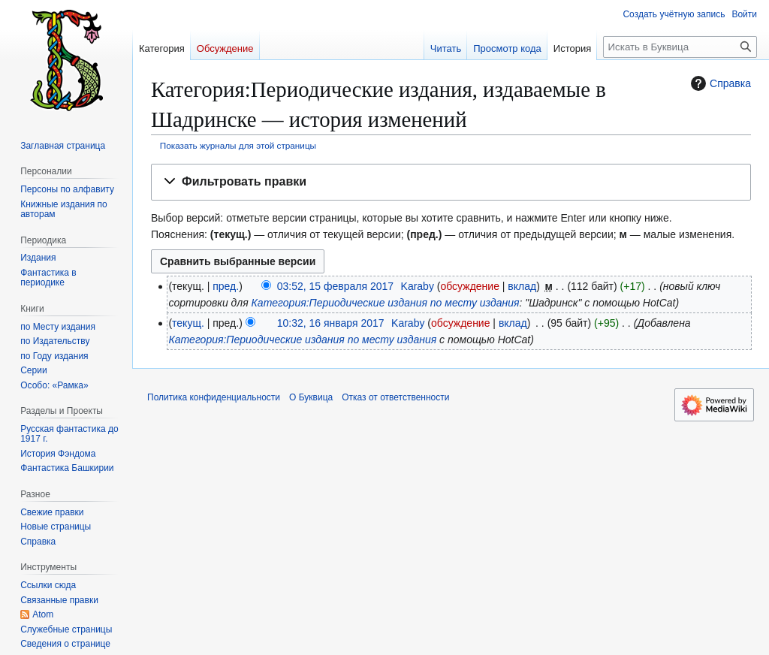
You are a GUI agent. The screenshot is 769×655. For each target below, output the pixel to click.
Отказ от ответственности (395, 397)
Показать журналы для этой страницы (238, 145)
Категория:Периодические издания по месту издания (386, 303)
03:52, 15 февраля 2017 (335, 286)
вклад (522, 286)
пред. (226, 286)
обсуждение (469, 286)
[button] (451, 182)
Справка (719, 83)
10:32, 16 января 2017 (330, 323)
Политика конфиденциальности (213, 397)
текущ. (188, 323)
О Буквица (311, 397)
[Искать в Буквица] (680, 47)
